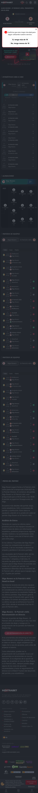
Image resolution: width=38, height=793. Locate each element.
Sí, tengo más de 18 (20, 39)
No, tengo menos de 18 (20, 43)
